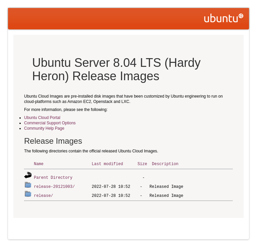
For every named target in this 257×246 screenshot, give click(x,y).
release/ (43, 194)
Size (142, 163)
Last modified (107, 163)
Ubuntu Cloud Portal (42, 117)
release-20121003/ (54, 186)
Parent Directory (53, 177)
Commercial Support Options (50, 123)
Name (39, 163)
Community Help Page (44, 128)
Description (165, 163)
